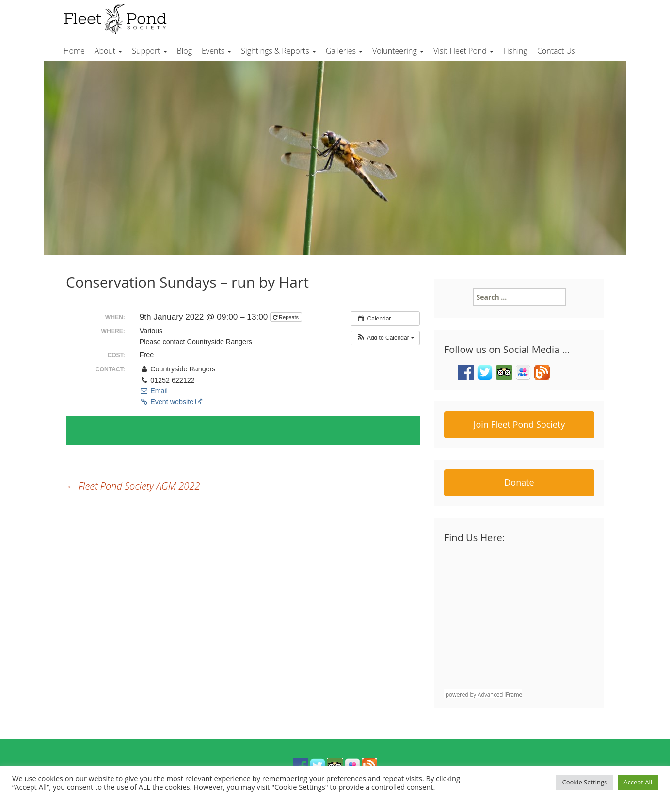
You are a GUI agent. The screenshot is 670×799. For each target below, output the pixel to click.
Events (216, 51)
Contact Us (556, 51)
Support (149, 51)
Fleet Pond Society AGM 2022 (133, 486)
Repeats (286, 317)
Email (154, 391)
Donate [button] (519, 482)
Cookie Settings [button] (584, 782)
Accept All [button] (637, 782)
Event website (171, 402)
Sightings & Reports (278, 51)
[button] (385, 338)
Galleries (344, 51)
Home (74, 51)
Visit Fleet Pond (463, 51)
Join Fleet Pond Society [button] (519, 424)
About (108, 51)
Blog (184, 51)
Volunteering (398, 51)
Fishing (515, 51)
